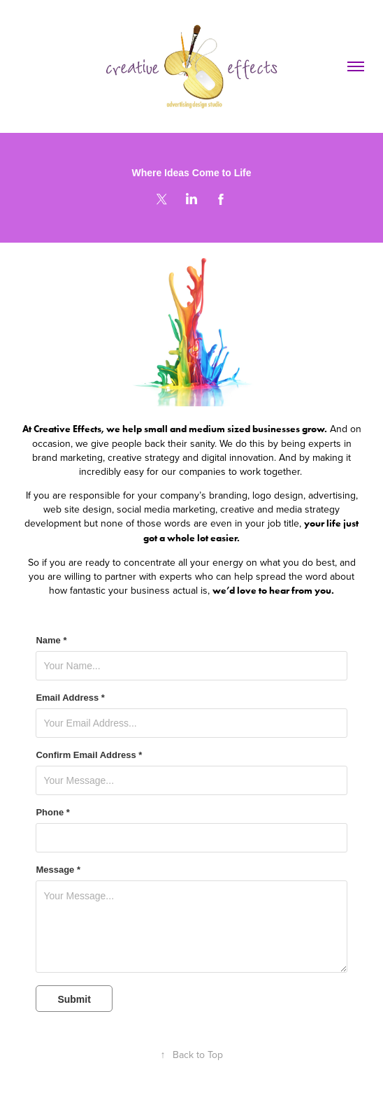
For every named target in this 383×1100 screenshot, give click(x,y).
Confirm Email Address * (89, 755)
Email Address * (70, 698)
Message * (58, 870)
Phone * (52, 812)
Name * (51, 640)
